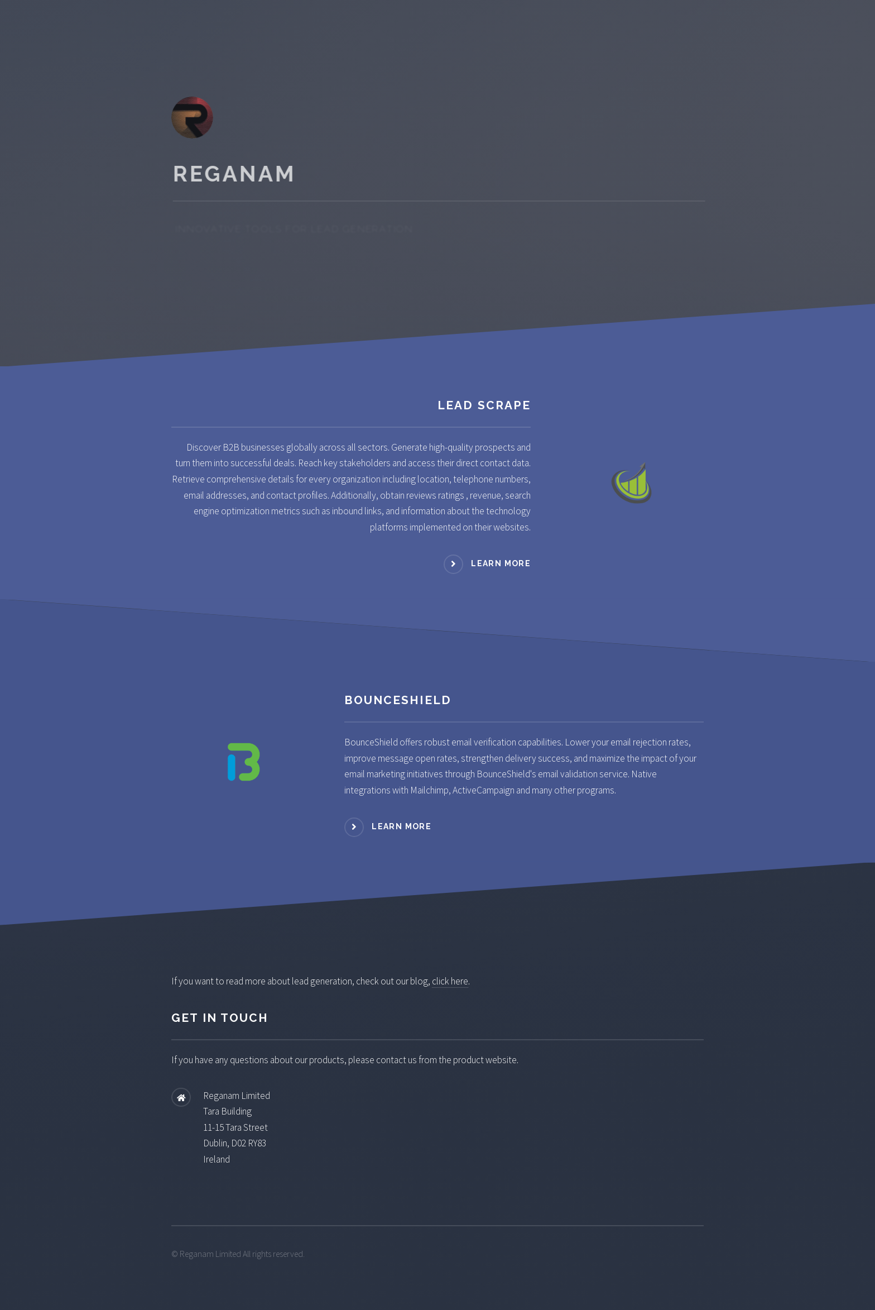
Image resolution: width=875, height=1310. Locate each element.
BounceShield (397, 700)
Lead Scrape (484, 405)
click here (450, 981)
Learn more (501, 563)
